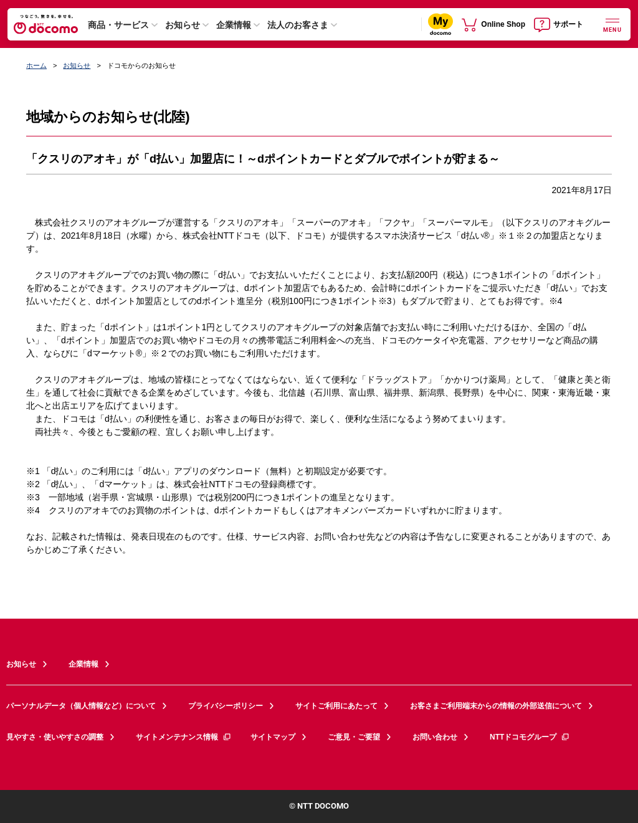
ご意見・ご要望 (354, 737)
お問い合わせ (434, 737)
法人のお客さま (297, 25)
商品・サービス (118, 25)
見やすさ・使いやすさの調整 (54, 737)
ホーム (36, 65)
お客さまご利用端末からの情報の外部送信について (496, 706)
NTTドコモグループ (530, 737)
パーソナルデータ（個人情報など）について (81, 706)
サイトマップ (272, 737)
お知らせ (182, 25)
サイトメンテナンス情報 (184, 737)
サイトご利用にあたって (336, 706)
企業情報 (233, 25)
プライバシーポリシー (225, 706)
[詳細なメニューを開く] (612, 24)
